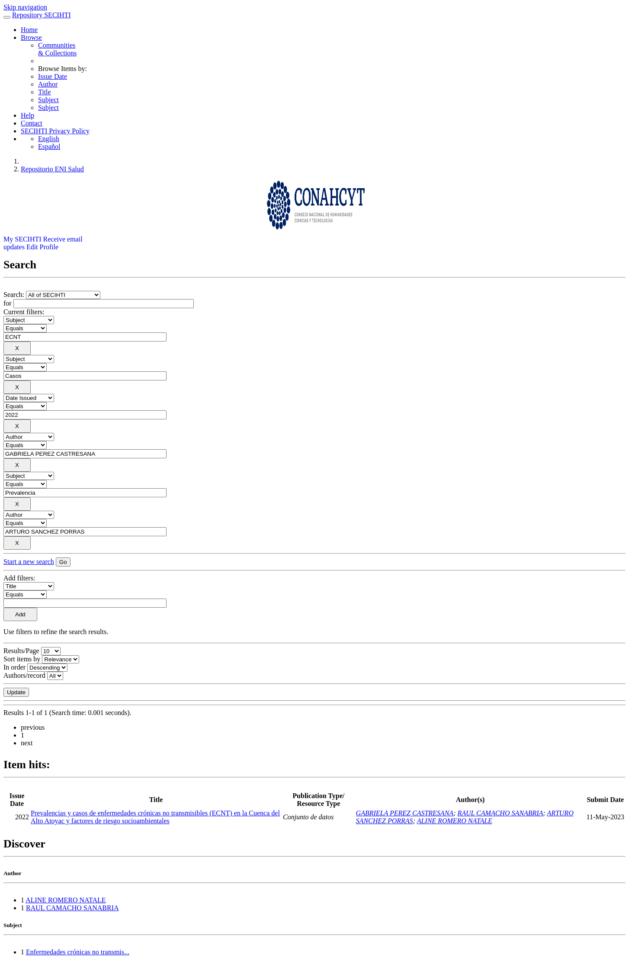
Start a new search (28, 561)
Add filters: (19, 578)
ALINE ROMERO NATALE (454, 821)
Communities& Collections (57, 49)
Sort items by (21, 659)
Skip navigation (25, 7)
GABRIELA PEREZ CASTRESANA (404, 813)
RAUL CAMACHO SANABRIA (500, 813)
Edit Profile (42, 247)
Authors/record (24, 675)
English (48, 138)
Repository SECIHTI (41, 15)
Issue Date (52, 76)
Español (49, 146)
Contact (31, 123)
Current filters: (24, 312)
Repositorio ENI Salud (52, 169)
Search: (14, 294)
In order (14, 667)
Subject (48, 99)
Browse (31, 37)
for (7, 303)
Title (44, 92)
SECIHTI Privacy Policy (55, 131)
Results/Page (21, 650)
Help (27, 115)
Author (48, 84)
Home (29, 29)
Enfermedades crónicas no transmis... (77, 952)
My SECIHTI (22, 239)
